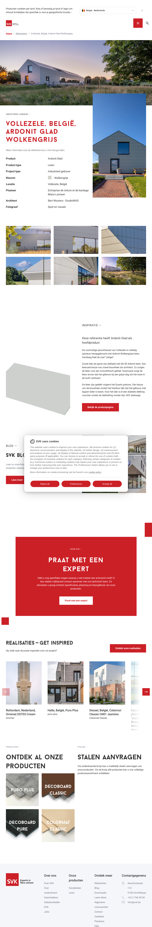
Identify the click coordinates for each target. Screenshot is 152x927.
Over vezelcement (50, 890)
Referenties (100, 883)
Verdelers (99, 916)
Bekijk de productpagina (100, 407)
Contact (98, 911)
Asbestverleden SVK (52, 904)
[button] (146, 692)
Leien (71, 892)
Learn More (100, 897)
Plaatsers (99, 921)
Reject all (45, 484)
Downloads (100, 892)
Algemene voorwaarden (101, 904)
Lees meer (17, 479)
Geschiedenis (51, 897)
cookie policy (95, 472)
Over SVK (49, 883)
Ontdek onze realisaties (128, 648)
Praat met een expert (76, 600)
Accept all (107, 484)
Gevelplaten (75, 888)
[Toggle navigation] (138, 23)
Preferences (76, 484)
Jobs (46, 911)
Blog (96, 888)
